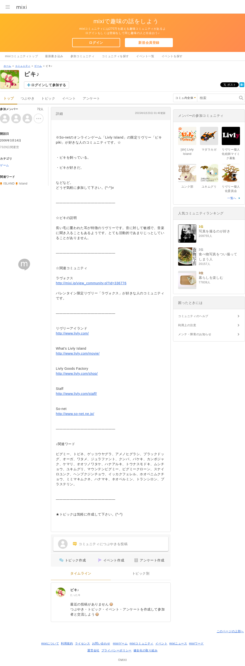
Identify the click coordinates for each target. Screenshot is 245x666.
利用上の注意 (187, 325)
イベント (69, 98)
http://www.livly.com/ (72, 333)
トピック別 (141, 573)
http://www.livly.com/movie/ (77, 353)
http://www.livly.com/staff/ (76, 394)
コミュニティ (22, 66)
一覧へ (231, 198)
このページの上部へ (230, 631)
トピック (48, 98)
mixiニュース (178, 643)
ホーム (7, 66)
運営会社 (93, 650)
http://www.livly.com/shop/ (77, 373)
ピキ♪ (74, 590)
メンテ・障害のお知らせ (194, 334)
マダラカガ (209, 149)
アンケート (91, 98)
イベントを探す (172, 56)
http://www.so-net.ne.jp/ (75, 414)
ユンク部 (187, 186)
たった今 (75, 595)
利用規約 (67, 643)
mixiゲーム (120, 643)
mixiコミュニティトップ (21, 56)
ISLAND (9, 183)
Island (23, 183)
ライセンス (82, 643)
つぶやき (28, 98)
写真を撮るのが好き (214, 231)
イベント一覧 (145, 56)
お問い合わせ (101, 643)
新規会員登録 (148, 43)
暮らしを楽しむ (211, 278)
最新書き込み (54, 56)
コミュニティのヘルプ (193, 316)
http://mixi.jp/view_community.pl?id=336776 (91, 283)
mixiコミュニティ (141, 643)
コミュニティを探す (115, 56)
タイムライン (80, 573)
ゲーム (38, 66)
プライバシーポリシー (116, 650)
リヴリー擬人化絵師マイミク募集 (231, 154)
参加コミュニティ (82, 56)
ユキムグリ (209, 186)
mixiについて (50, 643)
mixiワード (196, 643)
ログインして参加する (48, 85)
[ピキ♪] (60, 592)
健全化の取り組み (146, 650)
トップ (8, 98)
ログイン (96, 43)
